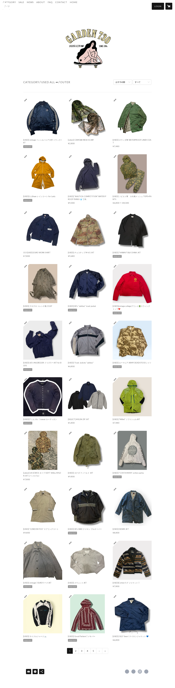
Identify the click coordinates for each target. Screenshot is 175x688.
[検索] (6, 6)
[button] (158, 6)
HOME (88, 6)
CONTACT (76, 6)
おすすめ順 (120, 82)
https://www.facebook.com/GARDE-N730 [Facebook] (127, 672)
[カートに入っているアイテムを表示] (168, 6)
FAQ (64, 6)
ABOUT (55, 6)
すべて (138, 82)
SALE (36, 6)
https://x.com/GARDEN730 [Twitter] (133, 672)
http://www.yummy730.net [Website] (146, 672)
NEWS (45, 6)
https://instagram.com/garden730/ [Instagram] (140, 672)
